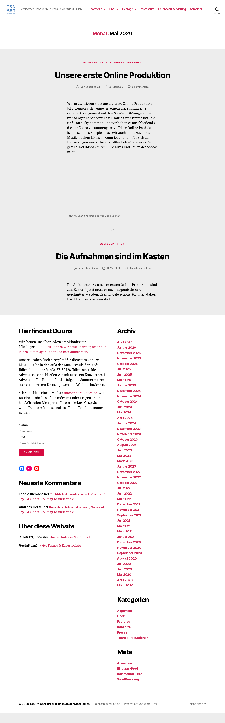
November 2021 (129, 520)
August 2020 (127, 569)
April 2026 (125, 352)
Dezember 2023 (129, 439)
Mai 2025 (124, 390)
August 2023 (127, 455)
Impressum (164, 11)
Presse (122, 643)
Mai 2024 (124, 423)
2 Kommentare (141, 96)
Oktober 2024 (128, 412)
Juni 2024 (125, 417)
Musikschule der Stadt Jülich (71, 548)
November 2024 (130, 406)
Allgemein (89, 72)
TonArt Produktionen (126, 72)
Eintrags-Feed (128, 679)
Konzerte (124, 637)
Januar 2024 (127, 433)
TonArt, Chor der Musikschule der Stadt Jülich (61, 714)
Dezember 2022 (129, 482)
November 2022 (129, 487)
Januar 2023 (127, 477)
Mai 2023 (124, 466)
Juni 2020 (125, 579)
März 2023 (125, 471)
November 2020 (130, 558)
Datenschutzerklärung (189, 11)
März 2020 (125, 596)
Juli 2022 (124, 498)
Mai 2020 (124, 585)
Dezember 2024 (129, 401)
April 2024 (125, 428)
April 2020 (125, 590)
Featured (124, 632)
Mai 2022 (124, 509)
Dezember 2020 (129, 552)
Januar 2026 (127, 358)
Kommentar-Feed (130, 684)
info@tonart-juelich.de (81, 403)
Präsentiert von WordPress (144, 714)
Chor (129, 11)
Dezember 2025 (129, 363)
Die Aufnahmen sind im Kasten (112, 266)
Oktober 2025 (128, 374)
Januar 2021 (127, 547)
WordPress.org (129, 689)
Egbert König (92, 96)
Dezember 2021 (129, 515)
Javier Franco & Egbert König (60, 556)
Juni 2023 (125, 461)
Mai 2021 (124, 536)
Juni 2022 (125, 504)
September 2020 (130, 563)
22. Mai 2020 (116, 96)
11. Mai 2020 (113, 278)
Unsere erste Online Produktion (112, 84)
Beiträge (144, 11)
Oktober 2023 (128, 450)
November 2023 (129, 444)
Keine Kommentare (141, 278)
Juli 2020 (124, 574)
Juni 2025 (125, 385)
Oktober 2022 (128, 493)
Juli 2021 (124, 531)
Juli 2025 (124, 379)
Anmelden (196, 16)
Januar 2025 (127, 396)
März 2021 (125, 542)
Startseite (112, 11)
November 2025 (129, 369)
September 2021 (130, 525)
